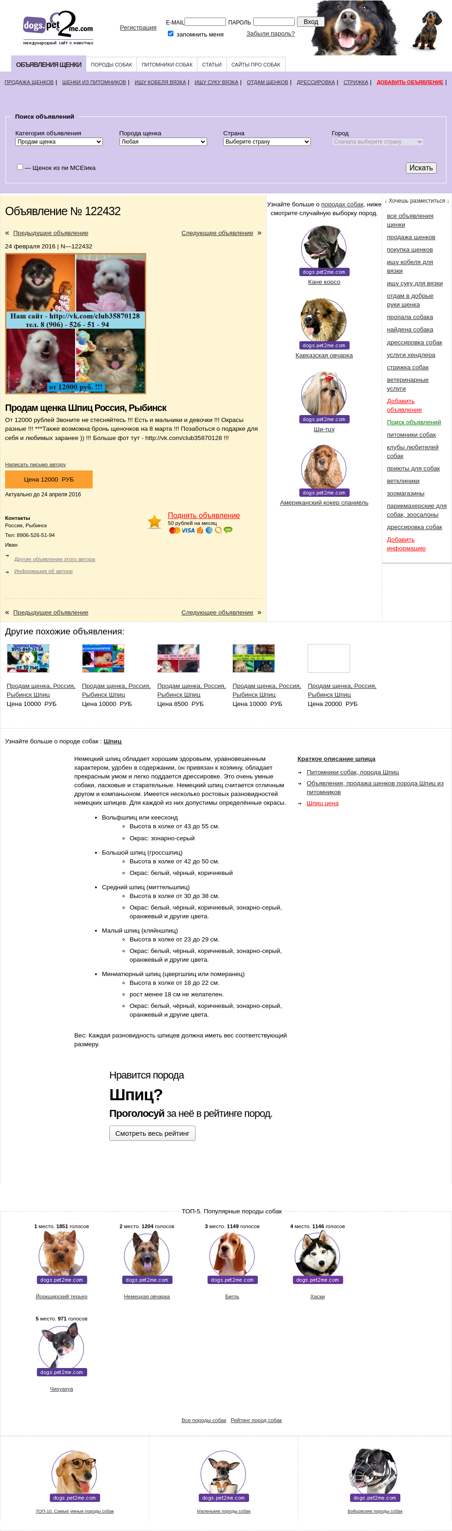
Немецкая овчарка (147, 1296)
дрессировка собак (414, 342)
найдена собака (410, 329)
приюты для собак (413, 468)
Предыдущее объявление (51, 232)
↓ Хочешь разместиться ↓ (416, 201)
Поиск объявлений (414, 422)
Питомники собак (167, 64)
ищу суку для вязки (415, 283)
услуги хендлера (411, 354)
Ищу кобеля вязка (160, 82)
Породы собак (111, 64)
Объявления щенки (49, 64)
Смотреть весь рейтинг (152, 1133)
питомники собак (411, 434)
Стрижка (356, 82)
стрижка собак (407, 367)
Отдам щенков (267, 82)
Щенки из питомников (94, 82)
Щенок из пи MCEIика (64, 167)
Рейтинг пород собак (256, 1420)
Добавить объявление (410, 82)
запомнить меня (200, 34)
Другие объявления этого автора (54, 559)
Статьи (211, 64)
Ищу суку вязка (216, 82)
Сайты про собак (256, 64)
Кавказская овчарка (324, 355)
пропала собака (410, 316)
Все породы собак (204, 1420)
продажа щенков (411, 237)
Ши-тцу (324, 429)
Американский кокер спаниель (324, 502)
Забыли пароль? (270, 33)
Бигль (232, 1296)
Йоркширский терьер (61, 1296)
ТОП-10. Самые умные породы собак (74, 1510)
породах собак (342, 204)
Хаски (317, 1296)
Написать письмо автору (35, 464)
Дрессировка (316, 82)
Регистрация (138, 27)
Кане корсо (324, 281)
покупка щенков (410, 249)
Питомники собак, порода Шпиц (353, 772)
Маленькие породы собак (223, 1510)
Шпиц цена (323, 803)
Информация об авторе (43, 571)
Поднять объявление (204, 515)
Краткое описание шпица (336, 758)
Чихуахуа (61, 1389)
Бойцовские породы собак (375, 1510)
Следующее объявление (218, 232)
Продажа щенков (29, 82)
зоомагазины (405, 493)
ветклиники (403, 480)
